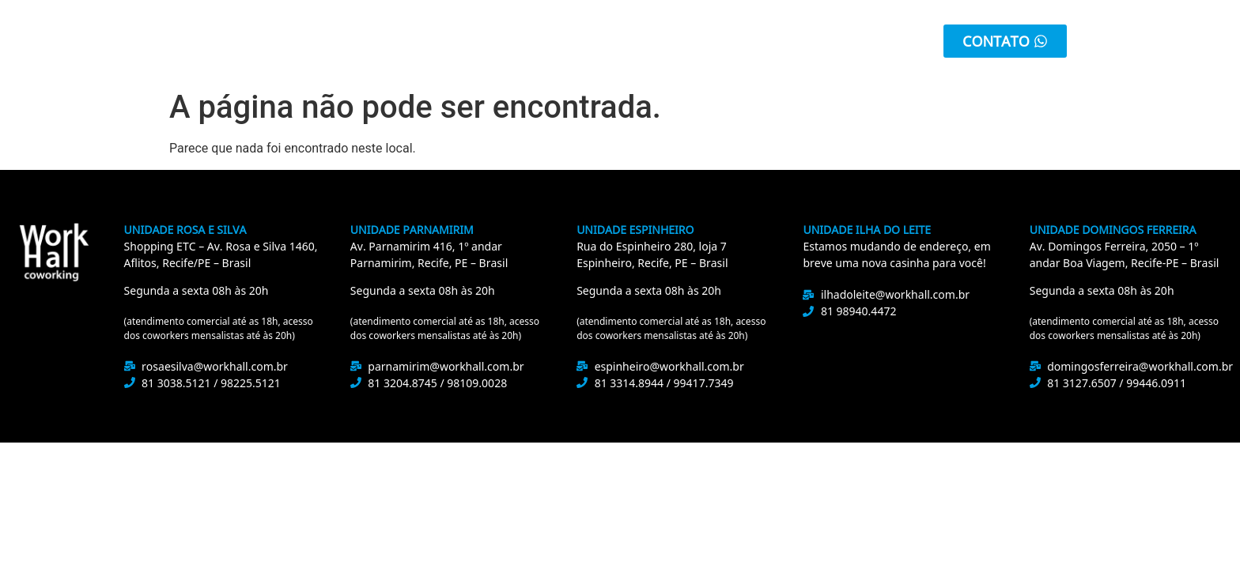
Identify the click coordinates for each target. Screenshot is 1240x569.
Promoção (646, 41)
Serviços (549, 41)
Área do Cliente (854, 41)
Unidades (446, 41)
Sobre (352, 41)
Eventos (741, 41)
